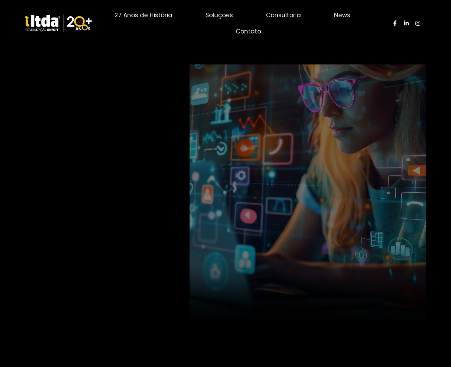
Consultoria (283, 15)
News (342, 15)
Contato (248, 31)
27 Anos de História (143, 15)
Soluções (219, 15)
